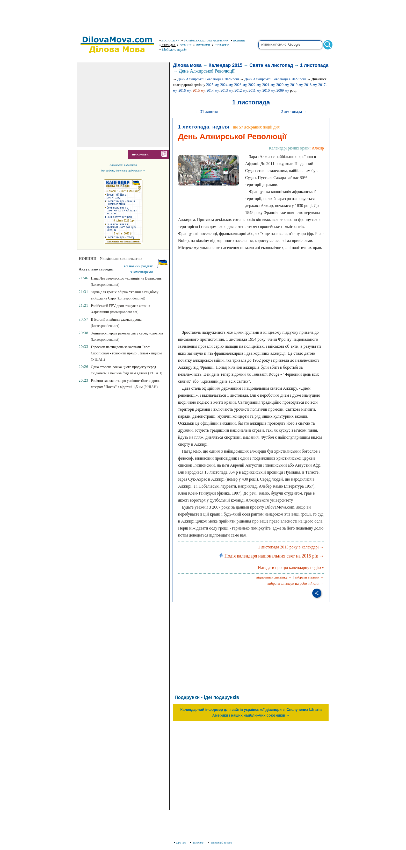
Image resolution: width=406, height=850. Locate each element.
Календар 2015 (226, 65)
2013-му (227, 90)
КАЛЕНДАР (167, 45)
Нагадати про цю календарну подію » (291, 567)
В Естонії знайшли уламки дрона (116, 320)
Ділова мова (187, 65)
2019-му (296, 85)
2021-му (268, 85)
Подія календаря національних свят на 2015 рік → (271, 556)
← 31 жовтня (206, 111)
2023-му (240, 85)
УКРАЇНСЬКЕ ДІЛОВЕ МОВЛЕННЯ (205, 40)
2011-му (255, 90)
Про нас (180, 842)
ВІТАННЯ (184, 45)
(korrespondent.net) (105, 285)
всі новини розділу (138, 266)
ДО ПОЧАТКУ (169, 40)
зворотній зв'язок (220, 842)
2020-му (282, 85)
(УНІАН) (98, 359)
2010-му (269, 90)
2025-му (212, 85)
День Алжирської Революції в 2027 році (275, 79)
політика (197, 842)
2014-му (213, 90)
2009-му (283, 90)
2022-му (254, 85)
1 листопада (314, 65)
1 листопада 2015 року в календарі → (291, 547)
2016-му (184, 90)
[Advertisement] (203, 15)
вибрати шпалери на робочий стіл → (295, 583)
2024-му (226, 85)
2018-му (310, 85)
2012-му (241, 90)
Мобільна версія (173, 50)
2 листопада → (294, 111)
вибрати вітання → (309, 577)
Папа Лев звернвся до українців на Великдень (126, 278)
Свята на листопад (271, 65)
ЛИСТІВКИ (202, 45)
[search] (290, 44)
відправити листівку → (274, 577)
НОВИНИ (238, 40)
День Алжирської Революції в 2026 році (208, 79)
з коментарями (141, 272)
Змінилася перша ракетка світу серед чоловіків (127, 333)
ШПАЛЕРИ (220, 45)
